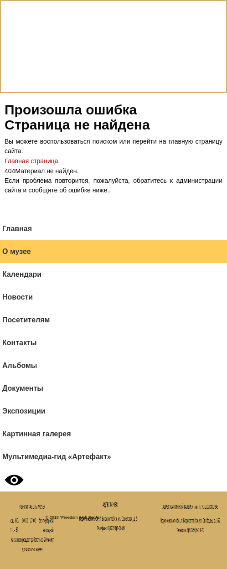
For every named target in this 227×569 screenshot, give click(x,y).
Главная (17, 229)
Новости (17, 297)
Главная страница (31, 161)
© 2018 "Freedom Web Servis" (73, 517)
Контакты (19, 343)
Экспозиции (24, 411)
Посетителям (26, 320)
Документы (22, 388)
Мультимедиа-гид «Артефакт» (56, 456)
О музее (16, 251)
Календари (21, 274)
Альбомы (19, 365)
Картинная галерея (36, 434)
